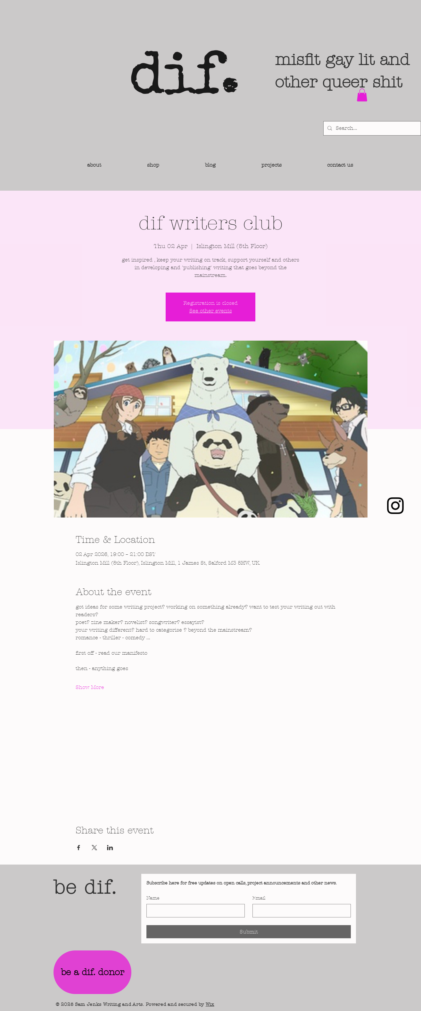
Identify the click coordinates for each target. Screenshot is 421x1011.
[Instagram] (395, 505)
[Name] (194, 910)
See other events (210, 311)
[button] (362, 95)
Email (258, 898)
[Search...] (371, 128)
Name (153, 898)
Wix (210, 1004)
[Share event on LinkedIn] (110, 847)
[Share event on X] (94, 847)
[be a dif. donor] (92, 972)
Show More (90, 687)
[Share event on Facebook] (79, 847)
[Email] (300, 910)
